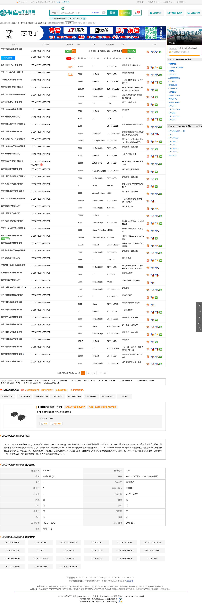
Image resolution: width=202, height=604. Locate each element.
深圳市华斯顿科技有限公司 (11, 131)
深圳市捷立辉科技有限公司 (11, 354)
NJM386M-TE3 (174, 102)
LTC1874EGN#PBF (124, 551)
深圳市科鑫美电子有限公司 (11, 191)
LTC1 (170, 134)
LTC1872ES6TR (40, 543)
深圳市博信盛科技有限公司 (11, 302)
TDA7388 (35, 165)
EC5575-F (172, 64)
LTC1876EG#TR (41, 567)
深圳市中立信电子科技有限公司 (13, 228)
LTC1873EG (96, 543)
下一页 (103, 373)
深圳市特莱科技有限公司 (10, 206)
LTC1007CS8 (173, 152)
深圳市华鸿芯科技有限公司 (11, 109)
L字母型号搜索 (27, 23)
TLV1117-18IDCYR (108, 396)
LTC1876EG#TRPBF (68, 567)
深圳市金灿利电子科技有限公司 (13, 94)
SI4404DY (172, 75)
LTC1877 (171, 106)
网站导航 (181, 2)
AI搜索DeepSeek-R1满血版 (68, 18)
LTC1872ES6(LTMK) (52, 383)
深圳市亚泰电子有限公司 (10, 154)
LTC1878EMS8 (174, 109)
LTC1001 (171, 145)
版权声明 (140, 596)
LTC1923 (171, 113)
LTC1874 (40, 551)
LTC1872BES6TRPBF (106, 381)
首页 (14, 23)
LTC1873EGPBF (13, 551)
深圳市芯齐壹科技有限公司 (11, 236)
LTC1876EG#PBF (12, 567)
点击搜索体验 (77, 390)
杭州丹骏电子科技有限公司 (11, 273)
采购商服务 (153, 2)
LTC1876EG (153, 559)
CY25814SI (172, 85)
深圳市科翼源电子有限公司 (11, 339)
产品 (54, 12)
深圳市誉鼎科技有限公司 (10, 117)
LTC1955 (171, 120)
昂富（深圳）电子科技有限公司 (13, 139)
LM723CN (172, 155)
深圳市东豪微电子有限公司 (11, 102)
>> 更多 (199, 126)
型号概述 (125, 12)
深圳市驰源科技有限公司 (10, 280)
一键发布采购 (174, 12)
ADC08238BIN (174, 78)
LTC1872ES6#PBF (59, 381)
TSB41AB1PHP (24, 396)
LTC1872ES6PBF (12, 543)
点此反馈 (129, 581)
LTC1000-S (172, 141)
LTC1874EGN (97, 551)
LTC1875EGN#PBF (124, 559)
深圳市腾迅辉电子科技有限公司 (13, 124)
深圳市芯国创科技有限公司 (11, 49)
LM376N (171, 71)
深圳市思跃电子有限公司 (10, 213)
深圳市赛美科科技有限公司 (11, 347)
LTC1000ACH (173, 138)
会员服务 (167, 2)
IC (18, 23)
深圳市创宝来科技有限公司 (11, 169)
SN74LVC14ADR (7, 396)
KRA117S (172, 92)
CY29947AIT (173, 89)
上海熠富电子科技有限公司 (11, 80)
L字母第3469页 (40, 23)
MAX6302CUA (174, 95)
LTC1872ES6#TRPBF (40, 57)
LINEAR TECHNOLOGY (75, 407)
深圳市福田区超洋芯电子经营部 (13, 176)
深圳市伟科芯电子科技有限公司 (13, 146)
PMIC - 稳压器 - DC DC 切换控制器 (102, 407)
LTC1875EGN (97, 559)
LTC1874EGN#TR (152, 551)
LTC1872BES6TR (126, 381)
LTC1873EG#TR (125, 543)
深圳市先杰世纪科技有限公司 (12, 72)
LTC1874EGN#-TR (12, 559)
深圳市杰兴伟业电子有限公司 (12, 161)
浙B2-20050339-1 (107, 596)
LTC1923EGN (173, 116)
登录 (58, 2)
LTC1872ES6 (75, 381)
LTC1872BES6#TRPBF (145, 381)
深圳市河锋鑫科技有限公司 (11, 324)
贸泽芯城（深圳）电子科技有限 (13, 265)
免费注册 (65, 2)
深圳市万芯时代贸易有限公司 (12, 184)
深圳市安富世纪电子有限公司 (12, 221)
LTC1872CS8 (89, 381)
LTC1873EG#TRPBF (152, 543)
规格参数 (56, 424)
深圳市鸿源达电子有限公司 (11, 310)
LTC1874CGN (68, 551)
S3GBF (124, 396)
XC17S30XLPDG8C (176, 68)
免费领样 (95, 13)
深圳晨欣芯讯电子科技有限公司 (13, 250)
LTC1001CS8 (173, 148)
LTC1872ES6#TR (42, 381)
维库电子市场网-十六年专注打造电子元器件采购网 (17, 12)
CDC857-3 (172, 82)
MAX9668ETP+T (74, 396)
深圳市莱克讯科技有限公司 (11, 243)
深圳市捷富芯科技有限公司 (11, 332)
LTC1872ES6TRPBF (68, 543)
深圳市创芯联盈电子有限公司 (12, 87)
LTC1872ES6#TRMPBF (23, 381)
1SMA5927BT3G (41, 396)
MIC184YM (172, 99)
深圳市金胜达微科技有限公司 (12, 295)
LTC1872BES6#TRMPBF (11, 383)
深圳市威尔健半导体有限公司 (12, 287)
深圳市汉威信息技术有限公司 (12, 361)
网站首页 (139, 2)
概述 (44, 424)
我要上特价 (8, 58)
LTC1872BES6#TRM (32, 383)
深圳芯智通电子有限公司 (10, 258)
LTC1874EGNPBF (40, 559)
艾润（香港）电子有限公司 (11, 65)
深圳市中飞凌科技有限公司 (11, 317)
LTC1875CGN (68, 559)
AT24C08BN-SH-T (91, 396)
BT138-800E (58, 396)
